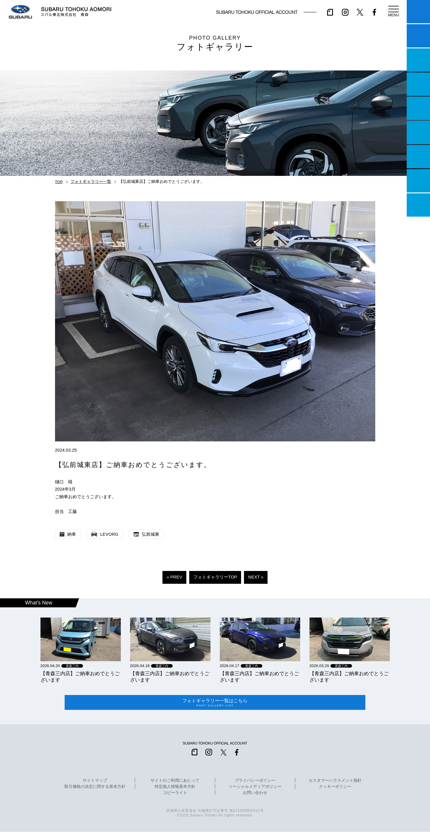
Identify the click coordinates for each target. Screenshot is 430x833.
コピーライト (175, 794)
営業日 (418, 84)
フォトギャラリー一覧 (90, 181)
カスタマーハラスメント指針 (335, 782)
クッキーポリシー (335, 788)
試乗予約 (418, 35)
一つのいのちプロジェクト (418, 60)
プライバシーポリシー (255, 782)
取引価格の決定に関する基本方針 (94, 788)
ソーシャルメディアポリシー (255, 788)
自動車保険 (418, 156)
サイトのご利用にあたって (175, 782)
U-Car (418, 132)
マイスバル (418, 11)
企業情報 (418, 180)
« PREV (174, 576)
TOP (59, 182)
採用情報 (418, 205)
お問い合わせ (255, 794)
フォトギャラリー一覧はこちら (215, 703)
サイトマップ (95, 782)
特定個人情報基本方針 (175, 788)
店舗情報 (418, 108)
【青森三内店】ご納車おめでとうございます (80, 676)
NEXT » (255, 576)
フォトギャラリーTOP (215, 576)
